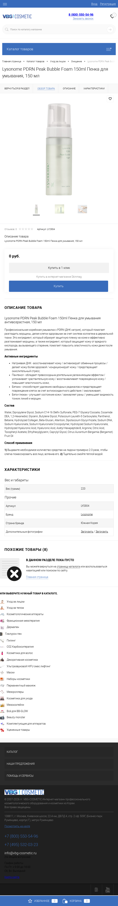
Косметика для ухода (16, 698)
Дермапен (9, 627)
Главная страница (37, 577)
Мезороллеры (12, 692)
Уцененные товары (15, 730)
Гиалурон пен (11, 634)
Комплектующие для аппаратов (23, 724)
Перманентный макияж (18, 685)
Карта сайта (11, 877)
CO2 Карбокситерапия (17, 647)
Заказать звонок (83, 18)
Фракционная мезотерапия (20, 621)
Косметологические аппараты (22, 614)
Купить (59, 286)
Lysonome (87, 514)
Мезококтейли (12, 705)
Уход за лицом (12, 602)
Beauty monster (12, 717)
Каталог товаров (59, 49)
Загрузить (87, 531)
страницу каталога (68, 566)
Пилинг (8, 640)
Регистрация (108, 3)
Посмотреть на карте (17, 826)
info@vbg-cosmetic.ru (20, 853)
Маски (7, 672)
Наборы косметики (15, 679)
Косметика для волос (16, 653)
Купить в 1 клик (59, 268)
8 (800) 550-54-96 (81, 15)
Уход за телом (12, 608)
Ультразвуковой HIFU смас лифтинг (25, 666)
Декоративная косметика (19, 660)
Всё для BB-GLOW (14, 711)
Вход (94, 3)
